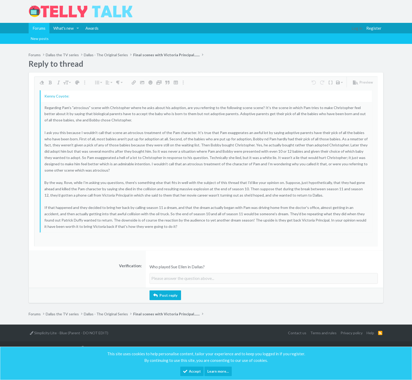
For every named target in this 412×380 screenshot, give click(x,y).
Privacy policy (352, 332)
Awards (92, 28)
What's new (63, 28)
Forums (39, 28)
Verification (130, 265)
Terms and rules (323, 332)
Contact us (297, 332)
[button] (77, 28)
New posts (40, 38)
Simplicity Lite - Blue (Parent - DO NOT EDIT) (69, 332)
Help (370, 332)
